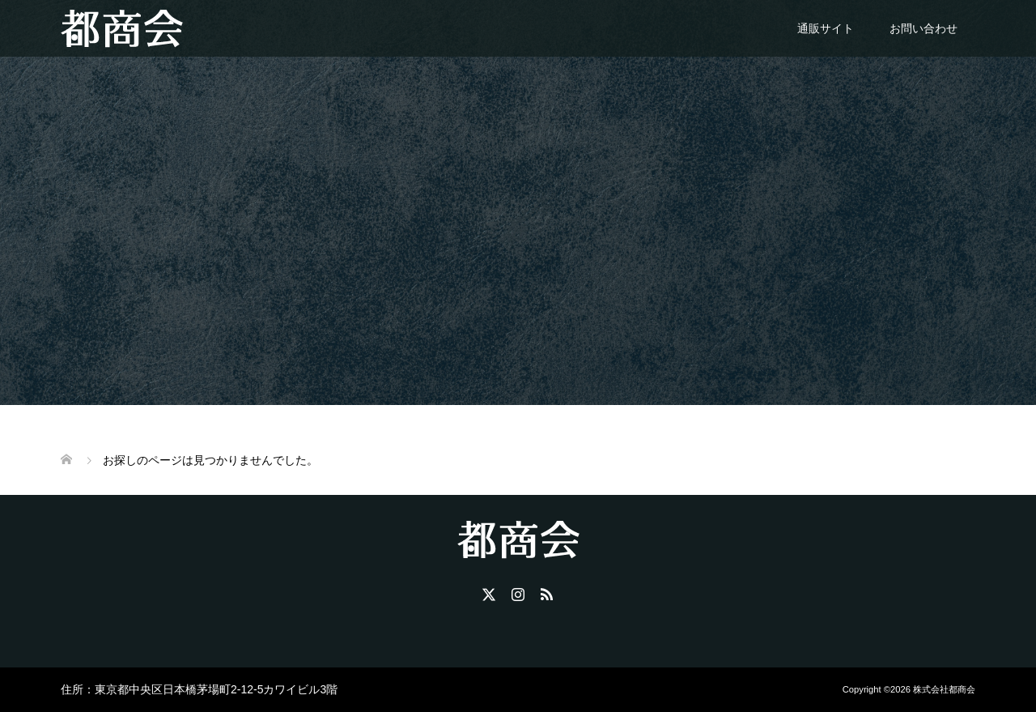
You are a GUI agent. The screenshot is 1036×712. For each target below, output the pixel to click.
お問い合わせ (923, 28)
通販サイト (825, 28)
